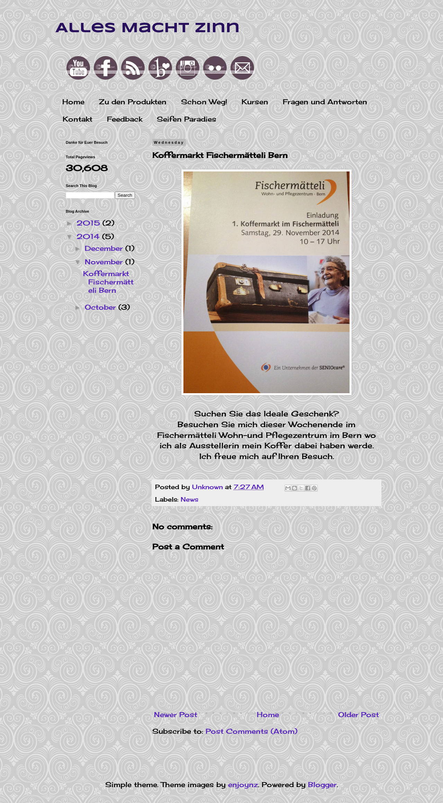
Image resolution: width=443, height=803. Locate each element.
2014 (89, 236)
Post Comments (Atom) (251, 731)
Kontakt (77, 119)
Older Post (358, 714)
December (105, 248)
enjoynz (243, 784)
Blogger (322, 784)
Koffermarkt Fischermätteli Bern (108, 281)
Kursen (255, 101)
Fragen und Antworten (325, 101)
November (105, 261)
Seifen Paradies (186, 119)
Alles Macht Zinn (147, 28)
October (101, 307)
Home (73, 101)
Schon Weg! (204, 101)
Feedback (124, 119)
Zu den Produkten (132, 101)
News (189, 499)
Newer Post (175, 714)
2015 (89, 223)
